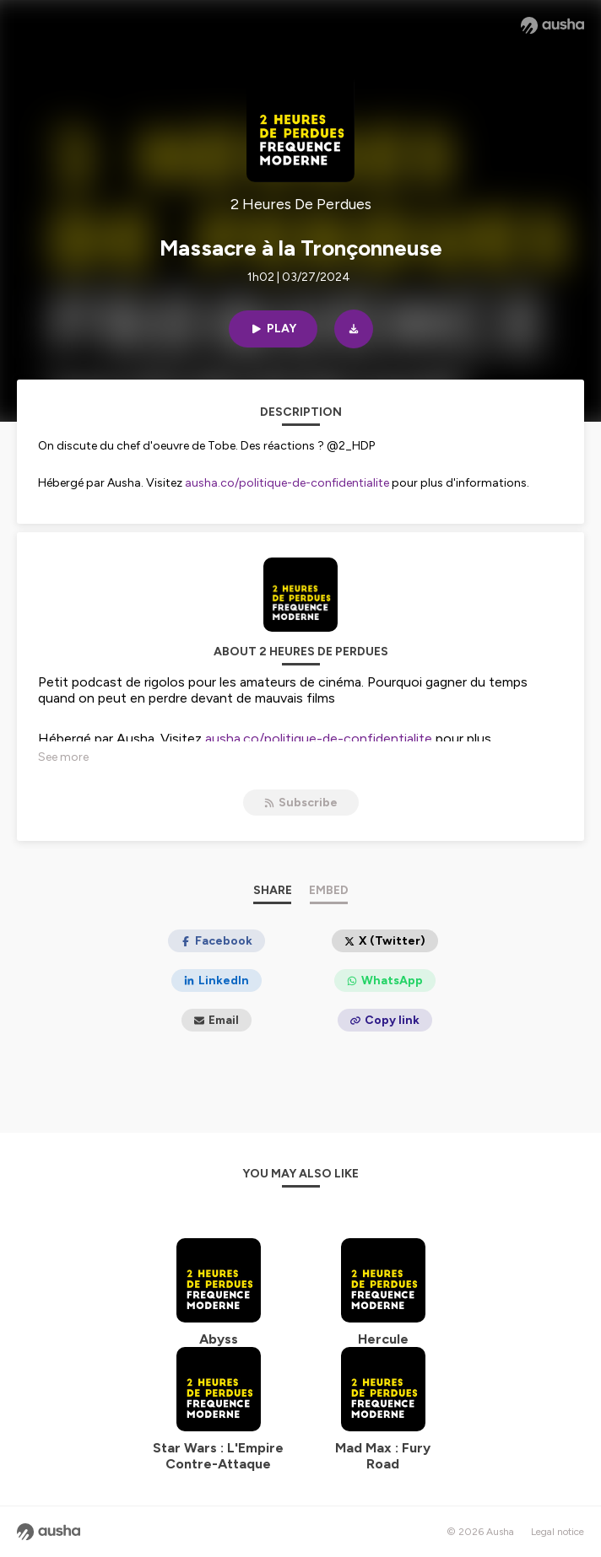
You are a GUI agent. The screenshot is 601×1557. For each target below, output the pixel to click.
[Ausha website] (552, 25)
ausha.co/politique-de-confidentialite (287, 483)
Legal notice (557, 1532)
